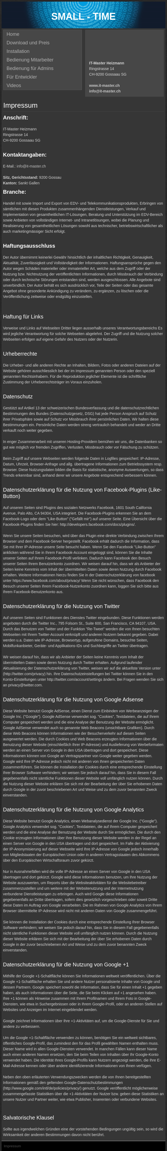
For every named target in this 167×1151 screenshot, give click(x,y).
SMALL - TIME (83, 16)
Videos (13, 85)
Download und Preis (27, 42)
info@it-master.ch (105, 91)
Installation (17, 51)
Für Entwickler (21, 77)
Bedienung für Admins (29, 68)
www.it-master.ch (104, 85)
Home (12, 34)
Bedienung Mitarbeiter (29, 60)
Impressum (12, 1146)
